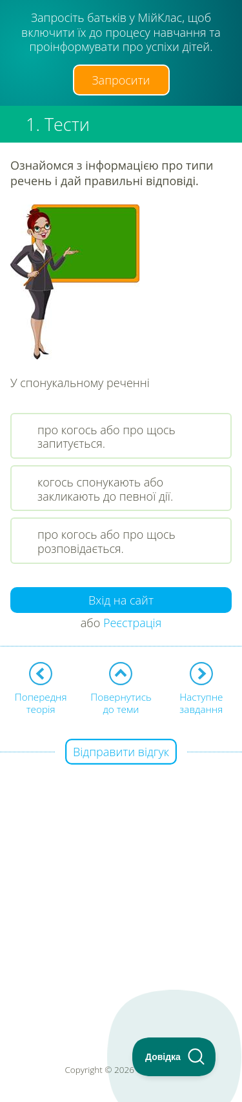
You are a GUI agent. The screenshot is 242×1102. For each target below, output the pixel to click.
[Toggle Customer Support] (174, 1056)
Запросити (121, 80)
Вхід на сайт (121, 600)
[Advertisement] (121, 874)
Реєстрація (132, 622)
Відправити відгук (121, 751)
